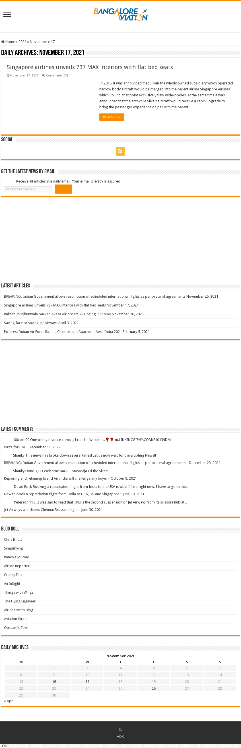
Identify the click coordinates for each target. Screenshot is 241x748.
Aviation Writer (16, 619)
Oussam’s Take (16, 627)
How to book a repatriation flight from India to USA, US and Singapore (61, 494)
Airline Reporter (17, 566)
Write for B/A (14, 447)
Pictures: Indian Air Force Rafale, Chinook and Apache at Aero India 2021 (63, 332)
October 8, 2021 (124, 478)
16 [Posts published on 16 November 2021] (54, 681)
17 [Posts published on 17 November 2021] (87, 681)
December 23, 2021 (205, 463)
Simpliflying (13, 548)
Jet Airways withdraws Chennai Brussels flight (41, 509)
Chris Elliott (13, 539)
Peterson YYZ (25, 502)
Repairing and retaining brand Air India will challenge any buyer (55, 478)
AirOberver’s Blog (18, 610)
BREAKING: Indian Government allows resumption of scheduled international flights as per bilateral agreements (95, 296)
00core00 (21, 440)
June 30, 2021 (133, 494)
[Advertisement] (43, 239)
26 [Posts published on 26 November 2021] (154, 688)
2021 (22, 42)
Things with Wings (19, 592)
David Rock (23, 486)
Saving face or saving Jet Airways (30, 323)
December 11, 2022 (44, 447)
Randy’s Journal (16, 557)
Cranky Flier (13, 575)
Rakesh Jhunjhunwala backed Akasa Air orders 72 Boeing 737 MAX (57, 314)
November (38, 42)
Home (8, 42)
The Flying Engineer (20, 601)
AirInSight (12, 583)
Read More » (112, 117)
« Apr (8, 701)
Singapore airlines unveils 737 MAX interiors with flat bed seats (90, 67)
